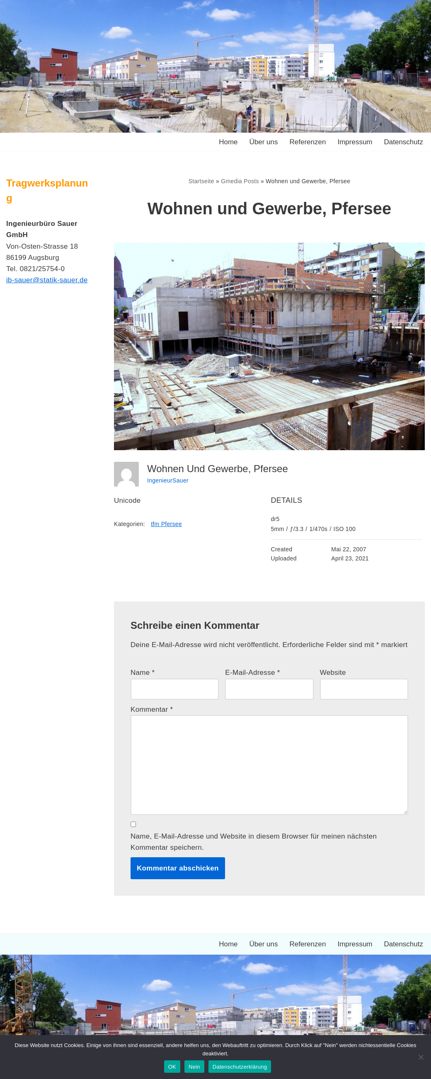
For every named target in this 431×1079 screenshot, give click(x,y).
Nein (194, 1067)
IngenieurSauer (168, 480)
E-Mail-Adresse (252, 672)
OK (172, 1067)
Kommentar (152, 709)
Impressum (354, 142)
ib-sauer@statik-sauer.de (46, 280)
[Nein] (420, 1057)
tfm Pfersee (166, 524)
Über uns (263, 142)
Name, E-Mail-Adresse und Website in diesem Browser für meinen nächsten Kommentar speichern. (254, 841)
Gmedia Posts (240, 181)
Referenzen (308, 142)
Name (143, 672)
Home (228, 142)
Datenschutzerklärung (240, 1067)
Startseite (201, 181)
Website (333, 672)
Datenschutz (404, 142)
